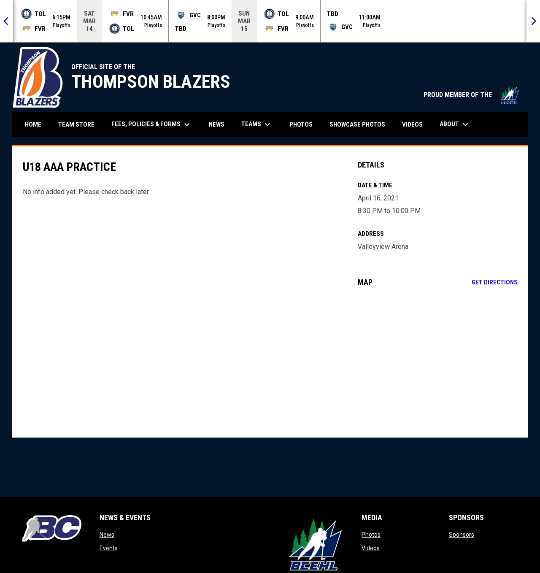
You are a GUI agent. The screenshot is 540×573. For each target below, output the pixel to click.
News (107, 534)
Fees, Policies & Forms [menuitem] (151, 124)
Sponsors (461, 534)
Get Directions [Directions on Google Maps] (495, 282)
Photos (371, 534)
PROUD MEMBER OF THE (472, 95)
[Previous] (7, 21)
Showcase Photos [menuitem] (360, 124)
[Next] (533, 21)
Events (109, 548)
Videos (371, 548)
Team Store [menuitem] (79, 124)
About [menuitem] (455, 124)
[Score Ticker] (270, 21)
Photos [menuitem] (301, 124)
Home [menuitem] (33, 124)
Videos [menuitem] (412, 124)
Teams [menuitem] (257, 124)
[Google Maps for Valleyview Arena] (438, 362)
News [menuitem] (216, 124)
